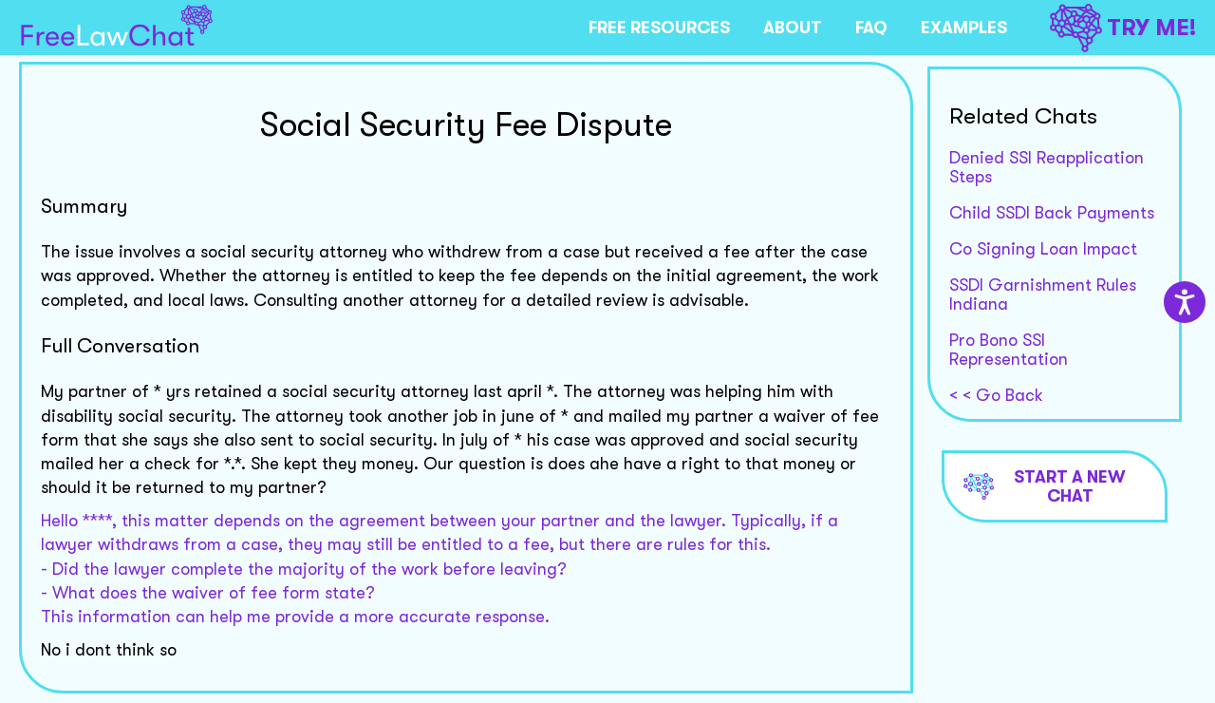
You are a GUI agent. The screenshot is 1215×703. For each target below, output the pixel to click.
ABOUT (792, 27)
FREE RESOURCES (659, 27)
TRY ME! (1123, 28)
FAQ (871, 27)
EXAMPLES (964, 27)
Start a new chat (1045, 486)
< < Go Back (996, 395)
